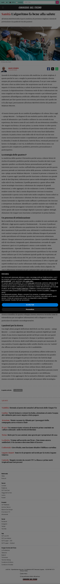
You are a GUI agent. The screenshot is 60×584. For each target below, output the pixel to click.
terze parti (31, 283)
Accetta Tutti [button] (30, 305)
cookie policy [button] (29, 281)
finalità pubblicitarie (22, 288)
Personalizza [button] (30, 309)
